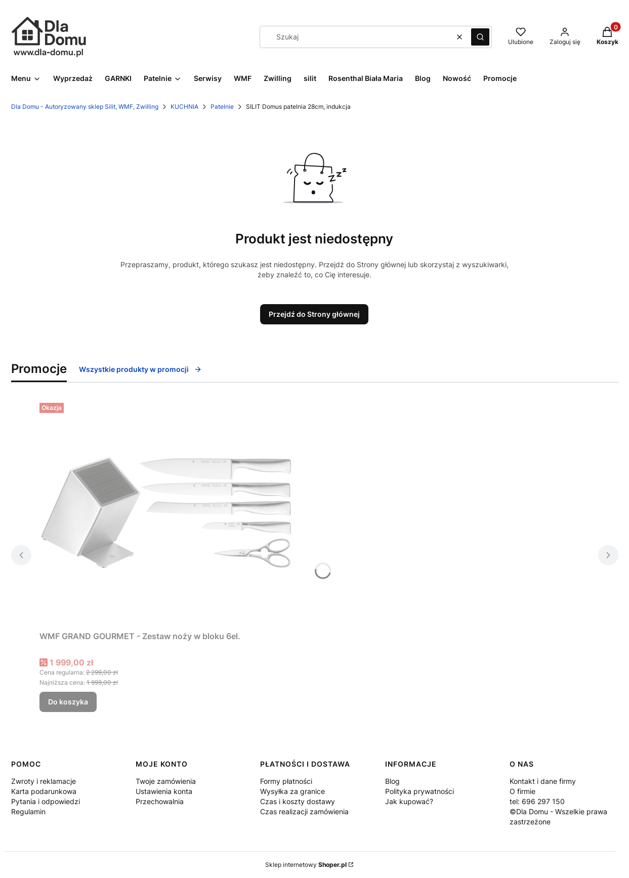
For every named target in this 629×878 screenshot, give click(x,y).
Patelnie (222, 106)
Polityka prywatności (419, 791)
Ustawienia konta (164, 791)
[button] (480, 37)
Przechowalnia (160, 801)
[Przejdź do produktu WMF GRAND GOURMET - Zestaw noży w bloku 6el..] (165, 512)
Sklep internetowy (306, 864)
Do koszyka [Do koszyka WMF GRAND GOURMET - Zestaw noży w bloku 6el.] (68, 701)
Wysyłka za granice (292, 791)
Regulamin (28, 811)
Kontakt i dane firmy (543, 781)
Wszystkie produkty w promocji (140, 369)
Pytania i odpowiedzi (45, 801)
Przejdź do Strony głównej (314, 314)
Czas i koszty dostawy (297, 801)
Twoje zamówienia (166, 781)
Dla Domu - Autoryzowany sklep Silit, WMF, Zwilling (84, 106)
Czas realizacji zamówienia (304, 811)
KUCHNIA (184, 106)
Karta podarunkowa (43, 791)
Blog (392, 781)
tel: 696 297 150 (537, 801)
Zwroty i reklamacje (43, 781)
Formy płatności (286, 781)
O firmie (522, 791)
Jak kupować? (409, 801)
